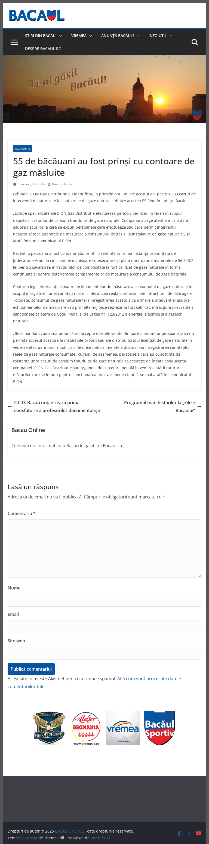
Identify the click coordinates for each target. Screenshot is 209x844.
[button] (60, 36)
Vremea (79, 35)
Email (13, 614)
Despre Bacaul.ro (43, 48)
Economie (22, 148)
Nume (14, 588)
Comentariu (22, 513)
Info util (158, 35)
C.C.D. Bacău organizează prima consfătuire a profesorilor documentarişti (54, 406)
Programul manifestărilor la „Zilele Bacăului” (162, 406)
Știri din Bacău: (41, 35)
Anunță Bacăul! (117, 35)
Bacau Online (62, 184)
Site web (16, 641)
